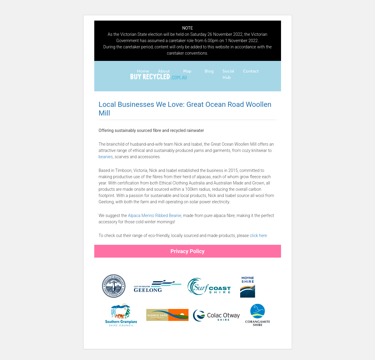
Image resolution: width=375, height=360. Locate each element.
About (164, 71)
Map (187, 71)
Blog (209, 71)
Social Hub (228, 74)
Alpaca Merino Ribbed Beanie (154, 215)
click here (258, 235)
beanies (106, 156)
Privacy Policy (187, 251)
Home (143, 71)
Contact (251, 71)
